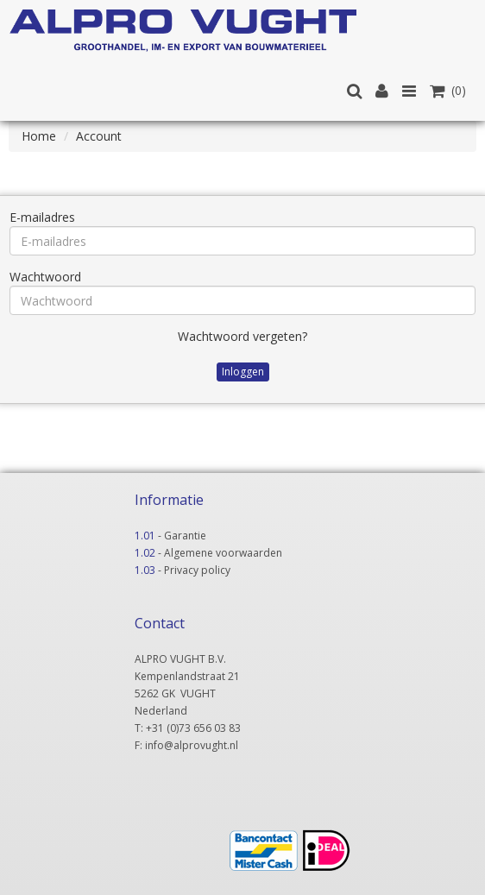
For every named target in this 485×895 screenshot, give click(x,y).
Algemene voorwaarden (223, 552)
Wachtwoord (45, 276)
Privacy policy (197, 570)
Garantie (185, 535)
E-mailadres (42, 217)
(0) (448, 90)
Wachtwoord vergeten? (242, 336)
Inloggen (243, 371)
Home (39, 136)
